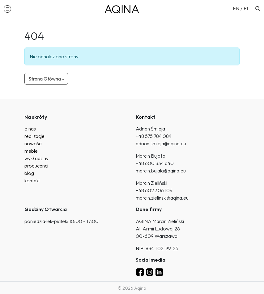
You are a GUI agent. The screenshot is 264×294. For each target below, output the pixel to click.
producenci (36, 166)
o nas (30, 129)
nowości (33, 143)
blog (29, 173)
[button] (7, 9)
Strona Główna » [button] (46, 79)
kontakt (32, 180)
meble (31, 151)
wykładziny (36, 158)
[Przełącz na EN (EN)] (238, 8)
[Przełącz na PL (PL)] (246, 8)
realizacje (34, 136)
